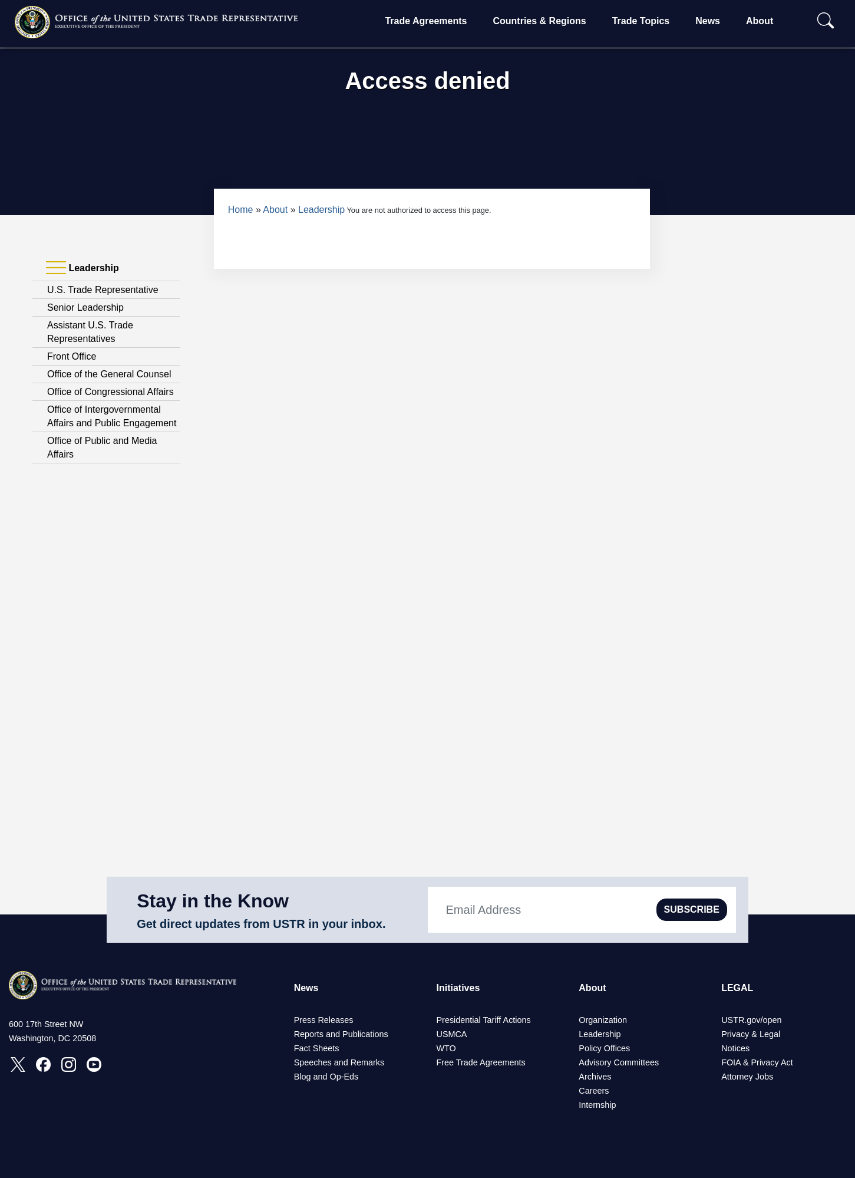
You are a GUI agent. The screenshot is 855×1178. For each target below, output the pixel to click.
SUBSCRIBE (691, 909)
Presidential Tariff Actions (483, 1020)
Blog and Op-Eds (326, 1076)
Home (240, 210)
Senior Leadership (85, 307)
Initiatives (458, 988)
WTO (445, 1048)
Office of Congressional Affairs (110, 392)
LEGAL (737, 988)
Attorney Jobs (747, 1076)
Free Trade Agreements (480, 1062)
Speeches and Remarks (339, 1062)
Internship (597, 1105)
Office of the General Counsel (109, 374)
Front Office (71, 356)
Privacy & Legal (750, 1034)
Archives (595, 1076)
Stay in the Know (213, 901)
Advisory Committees (619, 1062)
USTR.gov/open (751, 1020)
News (707, 21)
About (759, 21)
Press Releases (324, 1020)
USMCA (451, 1034)
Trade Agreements (426, 21)
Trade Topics (641, 21)
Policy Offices (604, 1048)
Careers (594, 1090)
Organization (603, 1020)
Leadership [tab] (82, 268)
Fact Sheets (316, 1048)
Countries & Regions (539, 21)
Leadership (321, 210)
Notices (735, 1048)
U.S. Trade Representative (103, 290)
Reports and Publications (341, 1034)
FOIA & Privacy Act (757, 1062)
